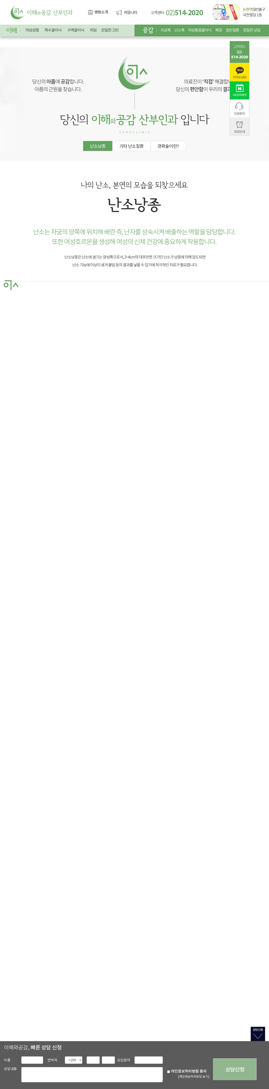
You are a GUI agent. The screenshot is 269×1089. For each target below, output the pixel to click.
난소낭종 (98, 146)
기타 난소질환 (131, 146)
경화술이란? (168, 146)
